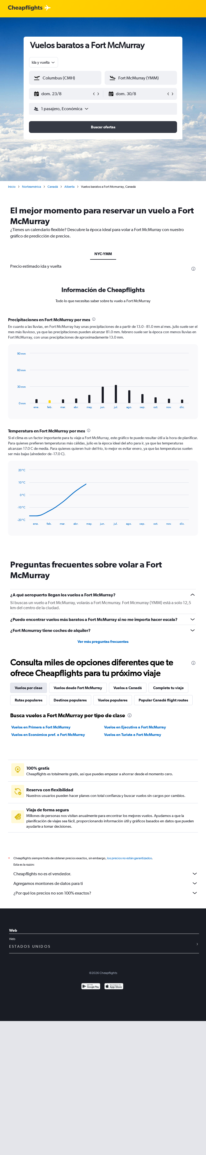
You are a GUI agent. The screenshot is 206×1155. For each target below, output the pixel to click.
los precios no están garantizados (129, 858)
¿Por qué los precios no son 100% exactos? (105, 893)
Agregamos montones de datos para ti (105, 883)
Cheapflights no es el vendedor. (105, 873)
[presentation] (193, 268)
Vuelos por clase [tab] (28, 688)
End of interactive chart (14, 404)
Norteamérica (31, 187)
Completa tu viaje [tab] (168, 688)
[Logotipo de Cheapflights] (25, 8)
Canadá (52, 187)
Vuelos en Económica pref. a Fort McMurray (48, 734)
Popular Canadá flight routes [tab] (163, 700)
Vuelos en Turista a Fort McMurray (132, 734)
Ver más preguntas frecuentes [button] (103, 641)
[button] (63, 93)
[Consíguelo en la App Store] (114, 987)
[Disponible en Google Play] (91, 987)
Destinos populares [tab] (70, 700)
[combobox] (43, 62)
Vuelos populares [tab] (112, 700)
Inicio (12, 187)
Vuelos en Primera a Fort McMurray (41, 727)
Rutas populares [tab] (28, 700)
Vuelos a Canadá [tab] (127, 688)
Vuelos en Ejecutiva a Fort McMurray (135, 727)
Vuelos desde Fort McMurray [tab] (78, 688)
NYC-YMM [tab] (103, 254)
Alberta (69, 187)
